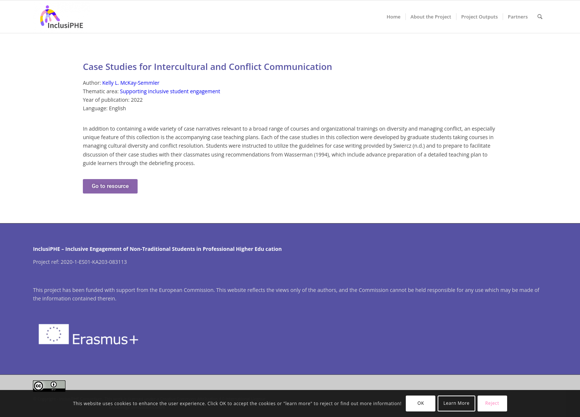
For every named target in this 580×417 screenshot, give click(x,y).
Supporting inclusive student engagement (170, 91)
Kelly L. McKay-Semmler (130, 82)
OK (421, 403)
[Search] (540, 16)
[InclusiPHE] (61, 16)
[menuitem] (393, 16)
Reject (492, 403)
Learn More (457, 403)
